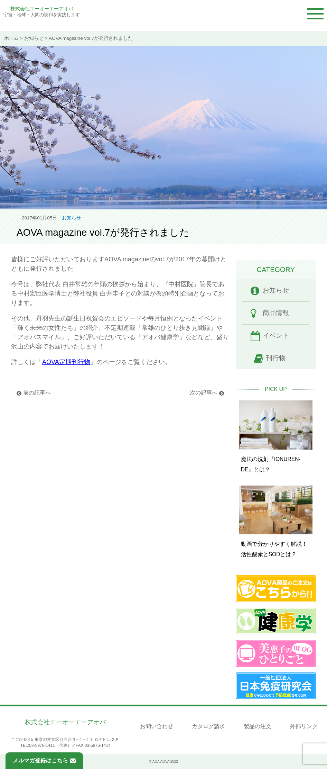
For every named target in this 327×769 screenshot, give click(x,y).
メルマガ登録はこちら (44, 760)
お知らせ (34, 38)
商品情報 (276, 312)
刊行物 (276, 358)
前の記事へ (37, 393)
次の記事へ (203, 393)
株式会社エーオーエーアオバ (41, 8)
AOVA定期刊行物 (66, 362)
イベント (276, 335)
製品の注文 (257, 726)
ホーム (11, 38)
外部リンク (304, 726)
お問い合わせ (156, 726)
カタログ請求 (208, 726)
